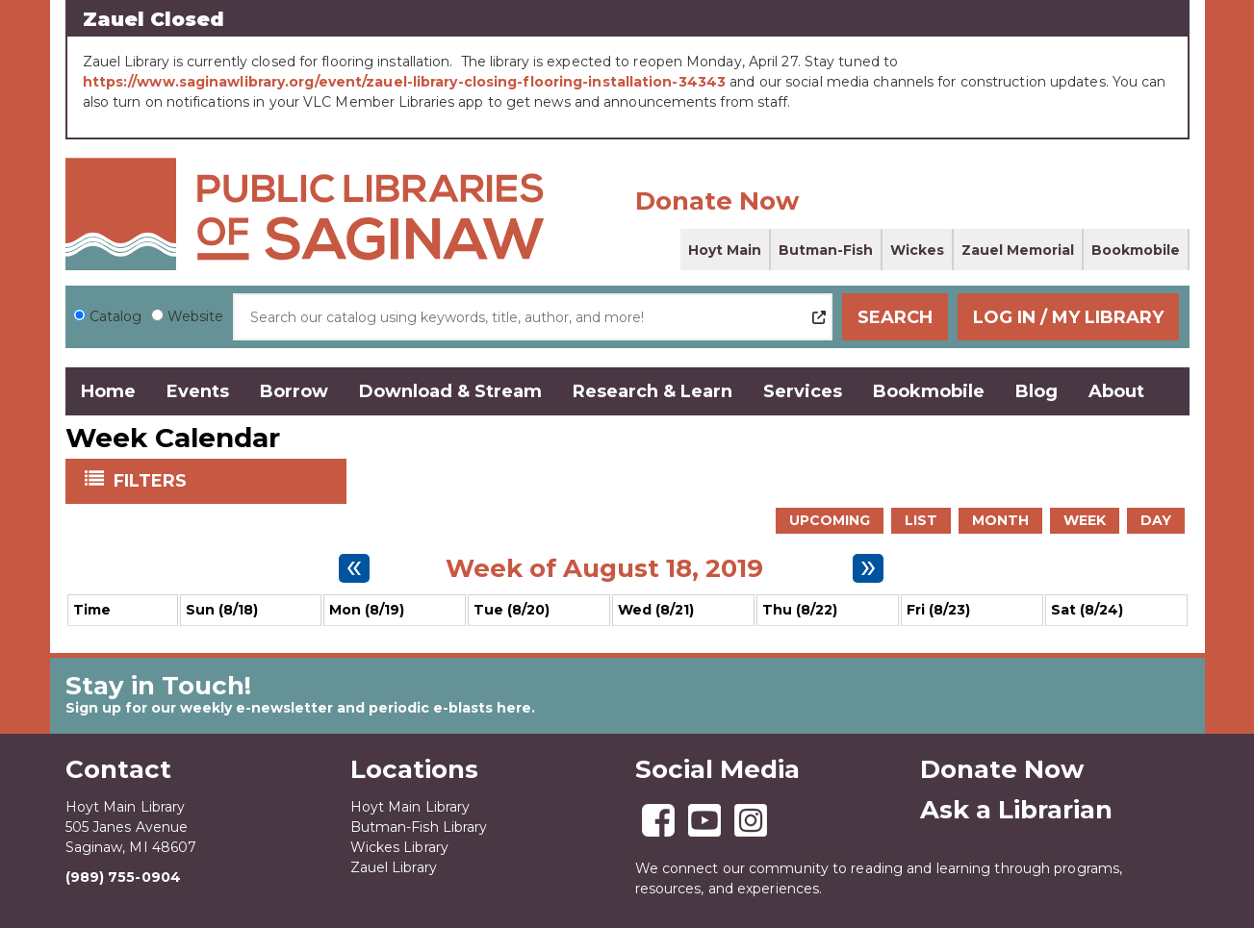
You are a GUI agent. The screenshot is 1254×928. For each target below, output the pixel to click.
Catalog (115, 316)
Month (1000, 520)
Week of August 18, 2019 (604, 568)
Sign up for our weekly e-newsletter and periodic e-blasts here (298, 707)
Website (195, 316)
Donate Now (717, 200)
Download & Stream (450, 391)
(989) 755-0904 (123, 877)
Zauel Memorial (1017, 250)
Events (197, 391)
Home (108, 391)
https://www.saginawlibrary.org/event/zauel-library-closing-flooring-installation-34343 (405, 81)
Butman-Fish (826, 250)
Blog (1036, 391)
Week (1084, 520)
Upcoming (829, 520)
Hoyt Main (724, 250)
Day (1155, 520)
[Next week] (868, 568)
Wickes (917, 250)
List (921, 520)
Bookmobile (1135, 250)
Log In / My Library (1071, 317)
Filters (152, 479)
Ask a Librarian (1016, 809)
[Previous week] (354, 568)
